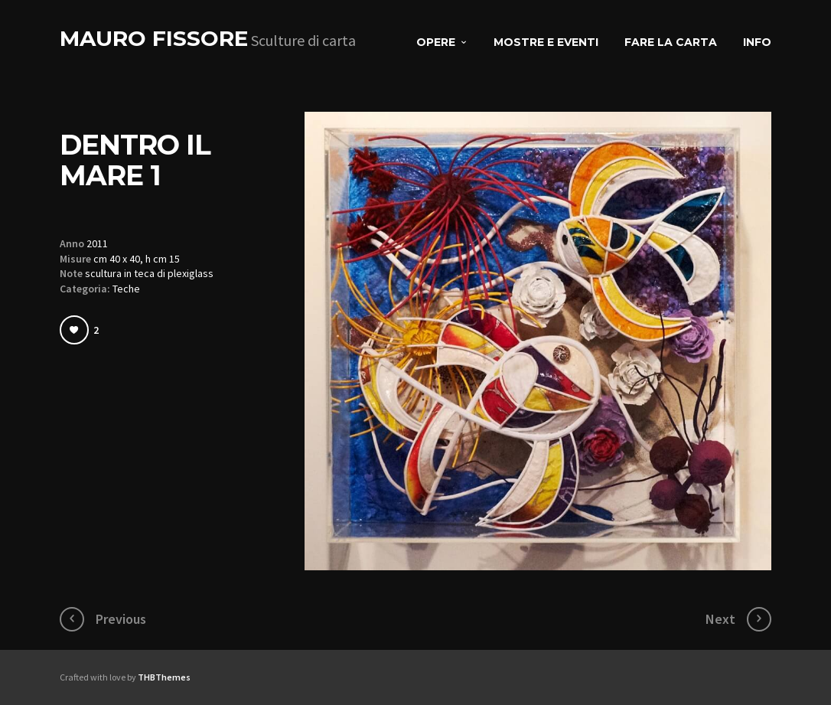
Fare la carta (670, 42)
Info (757, 42)
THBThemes (164, 677)
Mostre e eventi (546, 42)
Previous (121, 619)
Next (720, 619)
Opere (435, 42)
